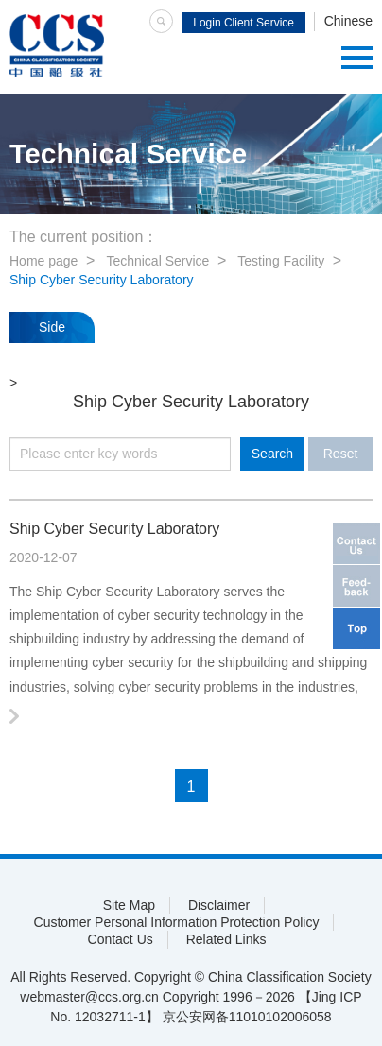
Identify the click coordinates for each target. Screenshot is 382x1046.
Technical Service (157, 260)
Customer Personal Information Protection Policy (177, 922)
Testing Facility (280, 260)
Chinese (348, 20)
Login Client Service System (243, 24)
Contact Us (120, 939)
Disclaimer (219, 905)
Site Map (129, 905)
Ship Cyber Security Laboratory (101, 279)
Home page (43, 260)
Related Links (226, 939)
